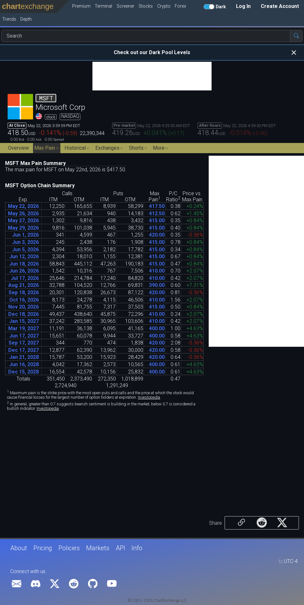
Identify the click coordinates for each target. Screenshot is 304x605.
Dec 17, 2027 (23, 350)
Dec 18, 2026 (23, 314)
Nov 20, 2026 (23, 307)
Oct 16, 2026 (24, 300)
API (120, 548)
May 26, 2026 (23, 213)
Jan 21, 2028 (24, 357)
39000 (157, 285)
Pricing (42, 548)
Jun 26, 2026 (24, 271)
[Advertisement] (152, 76)
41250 (157, 213)
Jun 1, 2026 (25, 235)
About (18, 548)
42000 (157, 235)
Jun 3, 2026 (25, 242)
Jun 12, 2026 (24, 256)
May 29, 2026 (23, 228)
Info (137, 548)
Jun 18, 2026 (24, 264)
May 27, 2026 (23, 220)
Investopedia (149, 397)
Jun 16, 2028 (24, 364)
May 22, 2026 (23, 206)
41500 (157, 220)
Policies (69, 548)
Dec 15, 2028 (23, 372)
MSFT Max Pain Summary (35, 163)
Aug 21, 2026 (23, 285)
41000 (157, 271)
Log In (243, 6)
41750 (157, 206)
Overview (18, 148)
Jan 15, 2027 (24, 321)
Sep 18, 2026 (24, 292)
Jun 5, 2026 (25, 249)
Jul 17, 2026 (25, 278)
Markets (97, 548)
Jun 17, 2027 (24, 336)
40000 (157, 328)
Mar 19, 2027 (23, 328)
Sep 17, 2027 (24, 343)
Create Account (280, 6)
